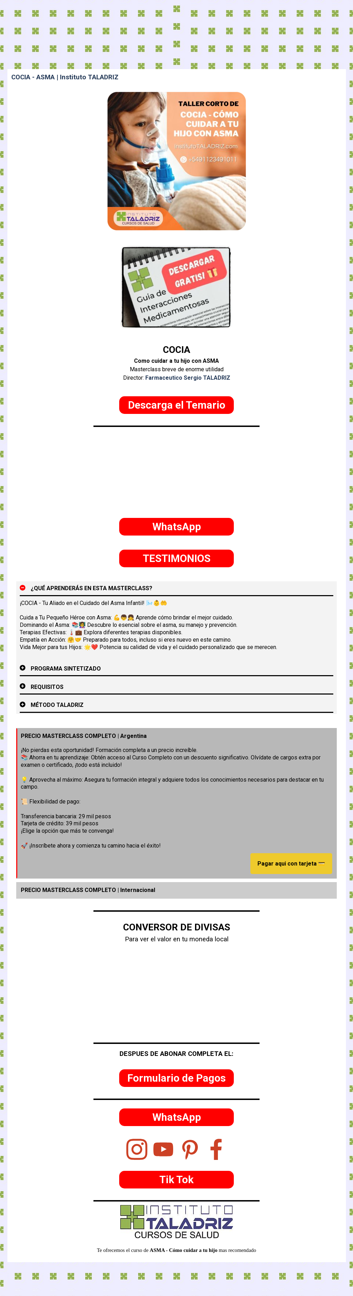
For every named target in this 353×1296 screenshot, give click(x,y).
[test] (176, 405)
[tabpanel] (176, 362)
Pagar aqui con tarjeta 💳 (291, 863)
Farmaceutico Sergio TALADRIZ (187, 377)
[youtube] (163, 1149)
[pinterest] (189, 1149)
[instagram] (136, 1149)
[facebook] (216, 1149)
